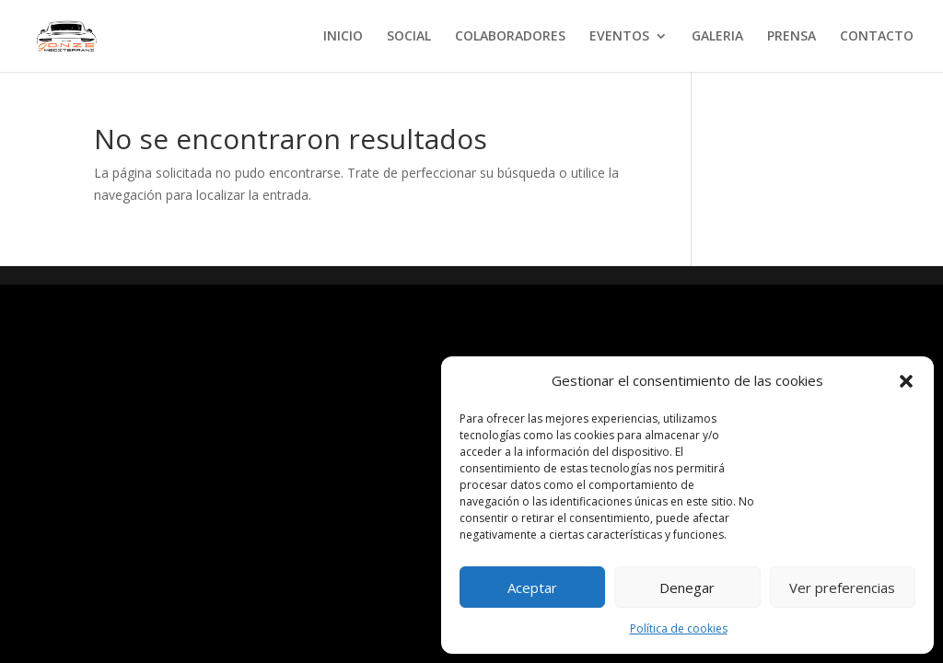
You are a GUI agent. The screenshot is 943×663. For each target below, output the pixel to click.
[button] (906, 381)
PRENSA (791, 36)
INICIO (343, 36)
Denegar (687, 587)
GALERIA (717, 36)
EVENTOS (619, 36)
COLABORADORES (510, 36)
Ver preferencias (842, 587)
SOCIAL (409, 36)
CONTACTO (877, 36)
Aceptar (532, 587)
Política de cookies (679, 628)
